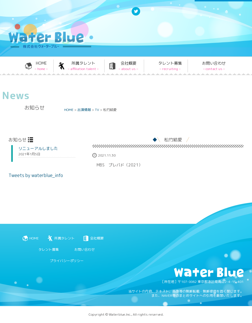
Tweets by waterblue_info (35, 175)
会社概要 (128, 65)
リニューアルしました (38, 148)
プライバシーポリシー (67, 260)
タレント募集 (170, 65)
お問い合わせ (214, 65)
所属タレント (83, 65)
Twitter (136, 15)
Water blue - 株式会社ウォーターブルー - (50, 47)
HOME (41, 65)
